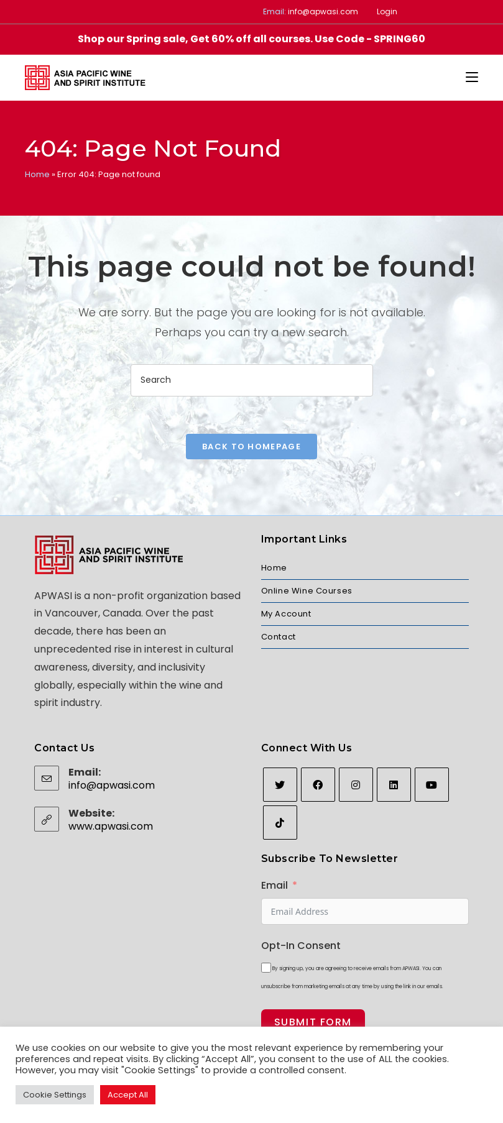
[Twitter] (280, 785)
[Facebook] (318, 785)
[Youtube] (432, 785)
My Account (286, 614)
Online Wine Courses (307, 591)
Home (37, 174)
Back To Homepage (251, 446)
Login (387, 11)
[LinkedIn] (394, 785)
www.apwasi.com (110, 826)
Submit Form (313, 1022)
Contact (278, 637)
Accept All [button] (128, 1095)
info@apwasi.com (323, 11)
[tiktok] (280, 822)
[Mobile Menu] (472, 78)
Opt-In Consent (301, 945)
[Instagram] (356, 785)
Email (274, 885)
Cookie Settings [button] (54, 1095)
